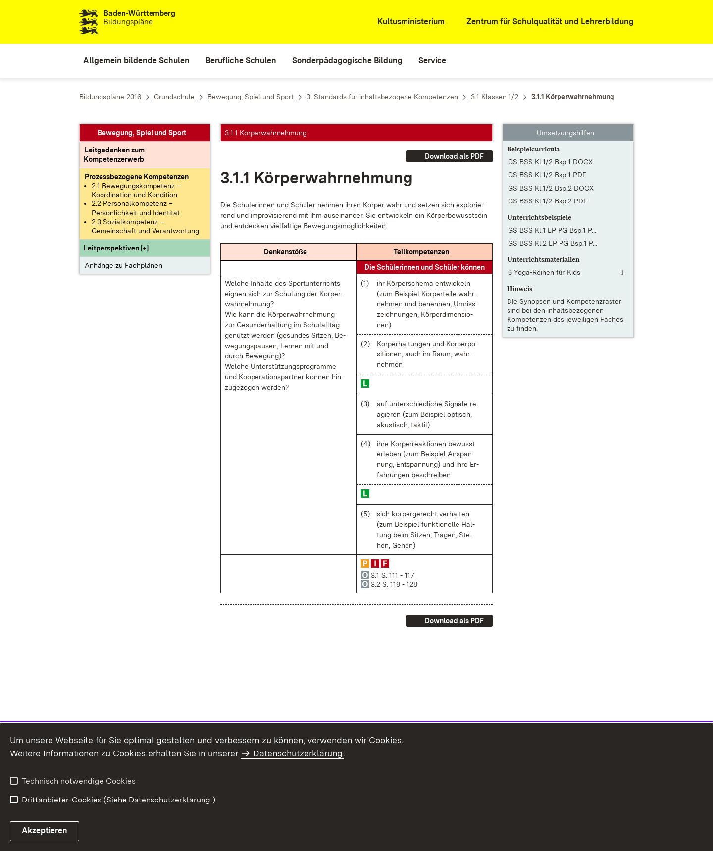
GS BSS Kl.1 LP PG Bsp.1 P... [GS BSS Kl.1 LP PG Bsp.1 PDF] (552, 230)
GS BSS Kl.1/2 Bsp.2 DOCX (551, 188)
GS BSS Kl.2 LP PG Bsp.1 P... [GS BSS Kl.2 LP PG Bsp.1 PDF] (552, 243)
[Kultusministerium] (404, 22)
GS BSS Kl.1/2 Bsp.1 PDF (547, 175)
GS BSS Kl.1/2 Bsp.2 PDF (547, 201)
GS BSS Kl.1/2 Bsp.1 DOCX (550, 162)
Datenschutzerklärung (298, 753)
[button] (116, 248)
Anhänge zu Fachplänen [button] (123, 265)
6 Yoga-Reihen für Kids (544, 272)
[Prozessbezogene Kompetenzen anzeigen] (137, 177)
